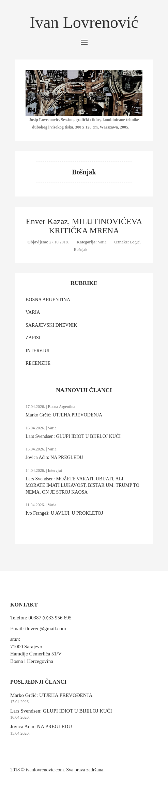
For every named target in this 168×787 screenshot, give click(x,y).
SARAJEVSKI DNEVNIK (51, 325)
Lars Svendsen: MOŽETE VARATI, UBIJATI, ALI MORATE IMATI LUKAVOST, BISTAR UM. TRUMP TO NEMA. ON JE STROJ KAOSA (82, 485)
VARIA (33, 312)
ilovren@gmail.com (45, 628)
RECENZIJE (38, 363)
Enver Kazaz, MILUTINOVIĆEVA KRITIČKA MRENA (84, 226)
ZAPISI (33, 337)
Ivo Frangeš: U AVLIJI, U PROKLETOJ (64, 513)
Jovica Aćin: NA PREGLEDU (54, 457)
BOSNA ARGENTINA (48, 299)
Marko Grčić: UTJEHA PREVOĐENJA (64, 414)
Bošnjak (80, 249)
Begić (135, 242)
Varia (102, 242)
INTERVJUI (37, 350)
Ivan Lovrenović (84, 22)
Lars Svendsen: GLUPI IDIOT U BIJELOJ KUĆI (73, 436)
